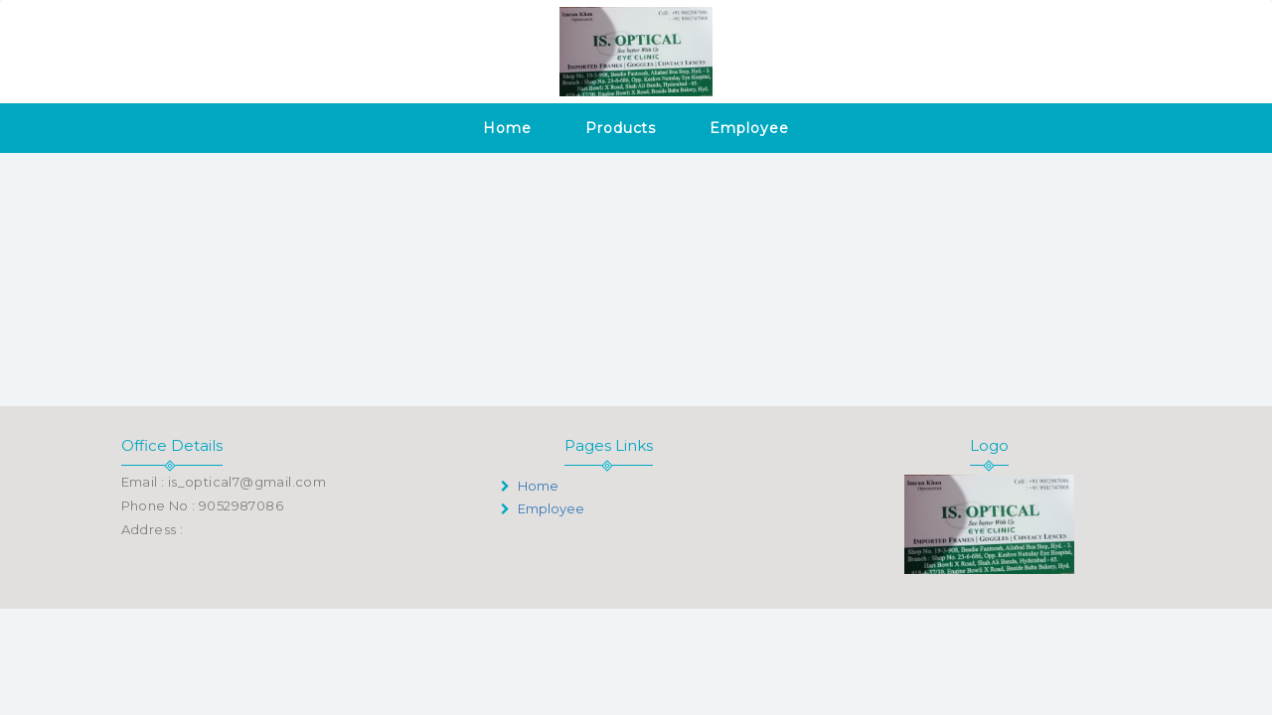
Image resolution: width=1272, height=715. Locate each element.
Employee (749, 128)
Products (620, 128)
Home (507, 128)
